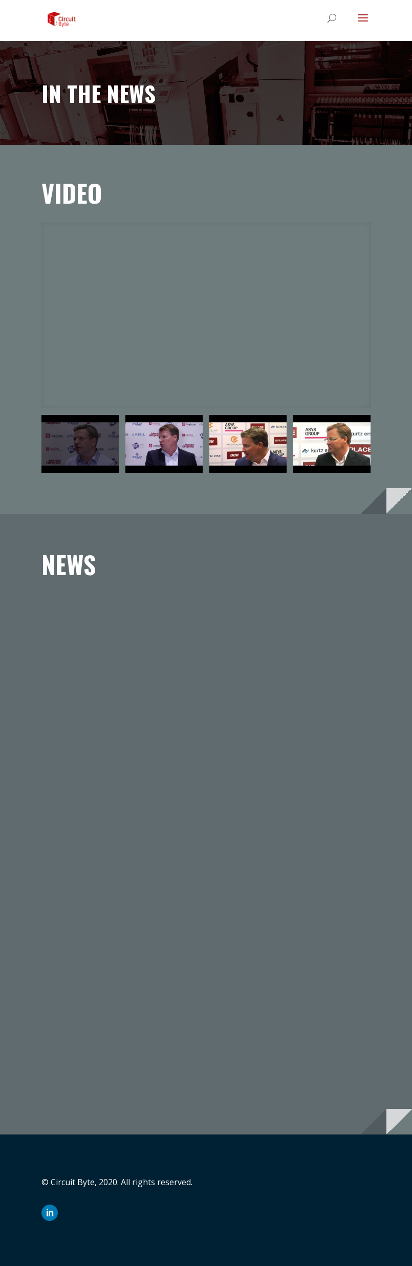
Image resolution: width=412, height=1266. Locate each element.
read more (72, 800)
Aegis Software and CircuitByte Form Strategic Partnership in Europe (111, 619)
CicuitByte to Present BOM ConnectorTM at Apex (111, 862)
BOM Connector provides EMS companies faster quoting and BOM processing (293, 619)
